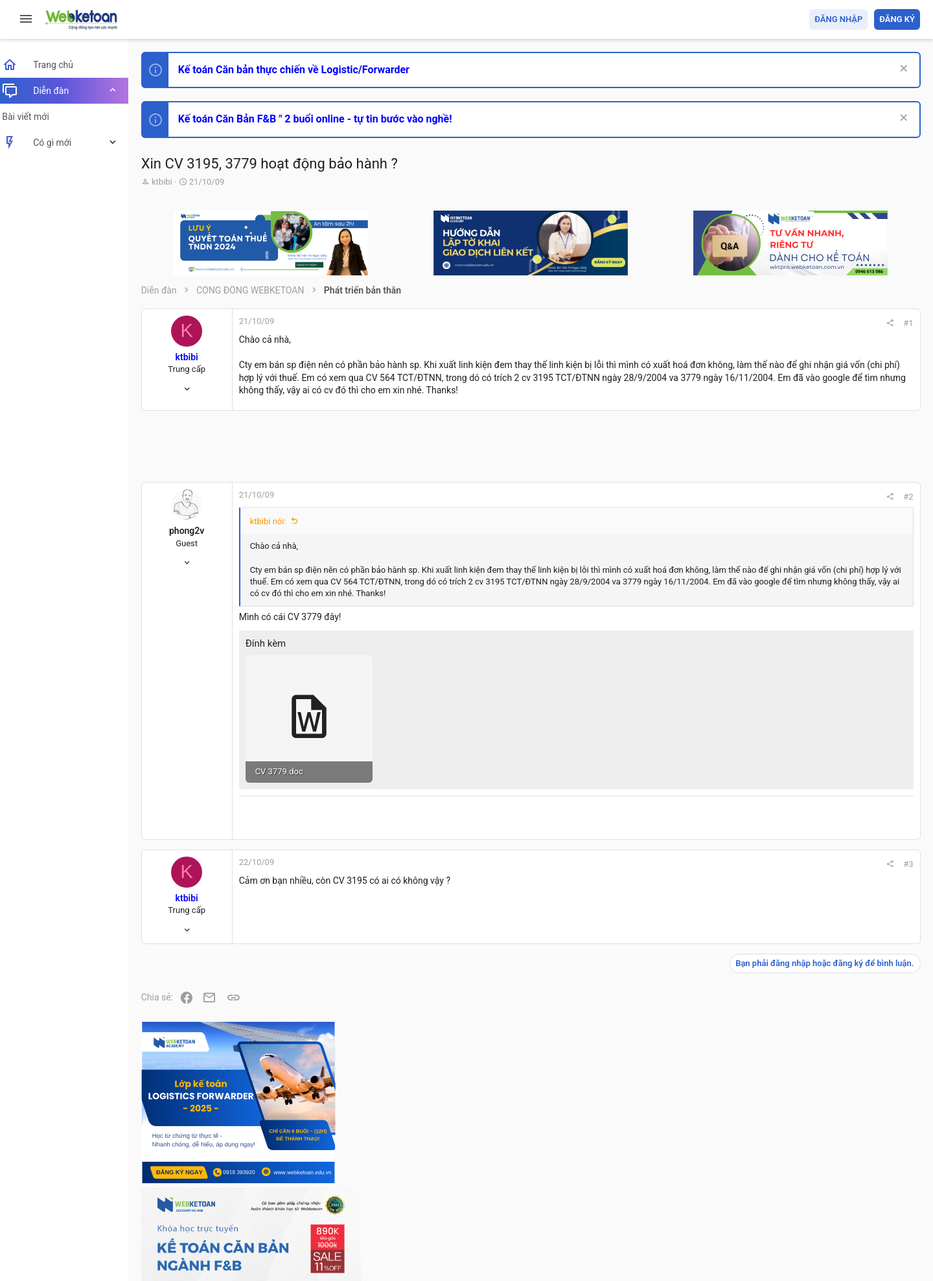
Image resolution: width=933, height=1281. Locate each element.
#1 (733, 323)
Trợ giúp (822, 1196)
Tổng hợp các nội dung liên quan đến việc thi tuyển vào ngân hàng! (848, 882)
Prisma (166, 1196)
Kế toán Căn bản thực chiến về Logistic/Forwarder (301, 69)
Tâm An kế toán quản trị (819, 1071)
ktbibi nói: (276, 534)
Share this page (839, 1144)
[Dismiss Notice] (901, 69)
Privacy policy (773, 1196)
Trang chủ (864, 1196)
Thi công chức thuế (829, 1003)
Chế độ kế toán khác (831, 931)
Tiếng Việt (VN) (228, 1196)
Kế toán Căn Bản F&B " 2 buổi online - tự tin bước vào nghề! (323, 119)
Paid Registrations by (255, 1240)
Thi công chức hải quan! (841, 738)
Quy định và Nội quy (703, 1196)
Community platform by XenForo (262, 1229)
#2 (733, 509)
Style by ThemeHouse (193, 1252)
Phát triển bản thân (828, 715)
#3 (733, 876)
